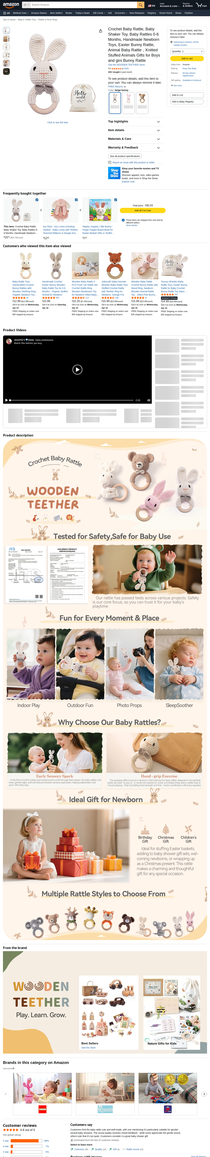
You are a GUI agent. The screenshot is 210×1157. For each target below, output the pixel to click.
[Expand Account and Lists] (178, 6)
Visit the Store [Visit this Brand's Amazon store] (88, 1047)
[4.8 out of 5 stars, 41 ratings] (139, 297)
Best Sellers (56, 13)
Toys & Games (9, 20)
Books (69, 13)
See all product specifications (125, 156)
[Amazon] (11, 5)
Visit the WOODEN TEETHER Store (126, 64)
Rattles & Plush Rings (47, 20)
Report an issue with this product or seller (131, 162)
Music (178, 13)
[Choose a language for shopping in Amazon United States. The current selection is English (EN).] (151, 5)
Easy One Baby (189, 68)
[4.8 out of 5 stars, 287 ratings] (169, 294)
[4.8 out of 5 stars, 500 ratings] (50, 297)
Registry (152, 13)
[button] (6, 13)
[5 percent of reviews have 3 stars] (26, 1152)
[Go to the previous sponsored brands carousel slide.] (6, 1094)
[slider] (71, 400)
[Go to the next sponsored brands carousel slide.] (204, 1094)
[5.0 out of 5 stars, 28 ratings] (20, 297)
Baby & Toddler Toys (27, 20)
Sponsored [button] (9, 1068)
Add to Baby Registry (183, 101)
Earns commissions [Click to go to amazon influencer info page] (44, 339)
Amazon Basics (39, 13)
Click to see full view (57, 122)
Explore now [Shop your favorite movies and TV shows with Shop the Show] (128, 181)
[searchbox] (84, 5)
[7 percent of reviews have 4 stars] (26, 1146)
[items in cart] (201, 5)
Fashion (189, 13)
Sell (110, 13)
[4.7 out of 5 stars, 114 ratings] (80, 297)
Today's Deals (82, 13)
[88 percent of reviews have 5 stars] (26, 1140)
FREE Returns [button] (117, 86)
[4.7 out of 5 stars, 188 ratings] (110, 297)
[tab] (79, 1149)
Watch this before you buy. (28, 343)
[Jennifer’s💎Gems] (24, 339)
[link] (60, 210)
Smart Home (165, 13)
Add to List (177, 95)
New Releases (136, 13)
